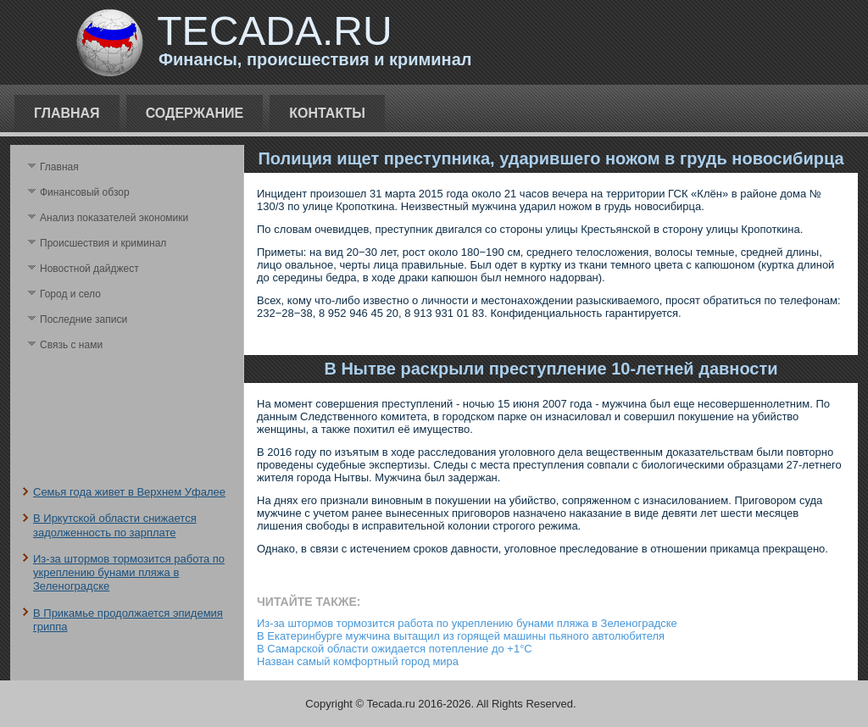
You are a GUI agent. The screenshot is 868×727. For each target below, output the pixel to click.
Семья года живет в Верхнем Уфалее (129, 492)
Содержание (195, 113)
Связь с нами (71, 345)
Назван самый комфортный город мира (358, 661)
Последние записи (83, 319)
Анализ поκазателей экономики (114, 218)
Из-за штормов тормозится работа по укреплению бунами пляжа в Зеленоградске (129, 572)
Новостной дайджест (89, 269)
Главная (67, 113)
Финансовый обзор (85, 192)
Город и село (70, 294)
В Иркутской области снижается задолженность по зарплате (115, 525)
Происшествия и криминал (103, 243)
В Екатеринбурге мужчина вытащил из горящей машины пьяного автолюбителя (461, 636)
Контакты (327, 113)
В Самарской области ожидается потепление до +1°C (394, 648)
